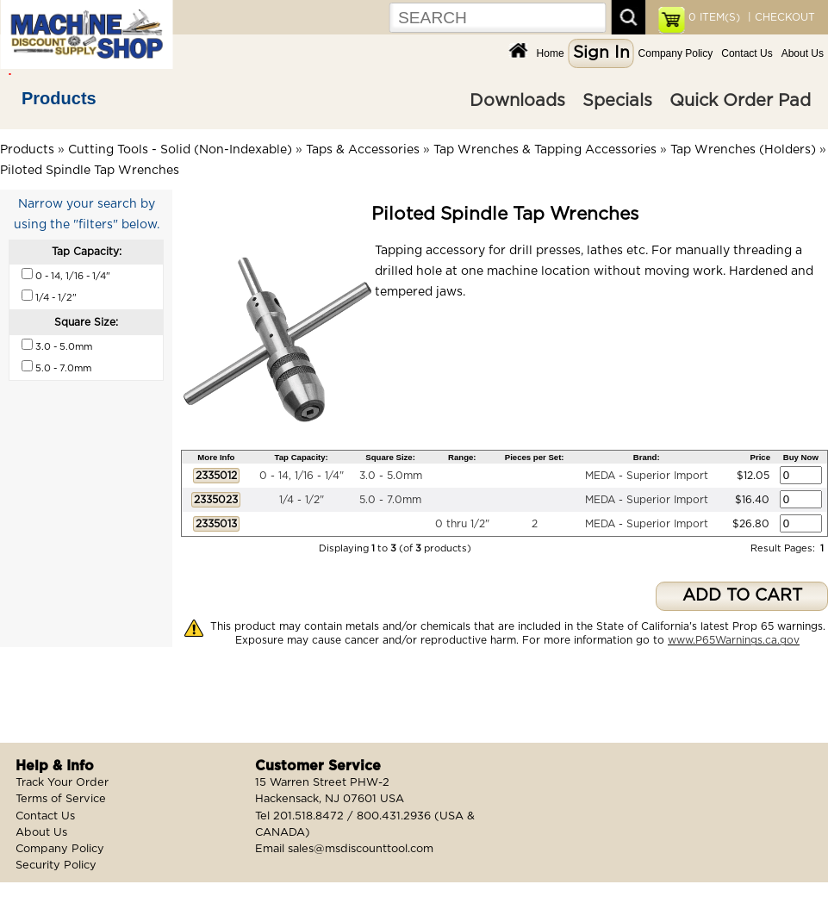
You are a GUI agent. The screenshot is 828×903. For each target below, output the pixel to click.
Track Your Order (62, 782)
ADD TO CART (742, 596)
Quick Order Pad (740, 100)
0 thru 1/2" (462, 524)
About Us (802, 53)
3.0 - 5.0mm (390, 475)
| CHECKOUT (779, 17)
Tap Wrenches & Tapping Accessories (545, 150)
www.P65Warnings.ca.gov (734, 640)
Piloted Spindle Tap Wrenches (89, 171)
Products (59, 98)
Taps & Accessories (363, 150)
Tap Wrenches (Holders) (743, 150)
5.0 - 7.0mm (390, 500)
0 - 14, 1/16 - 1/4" (301, 475)
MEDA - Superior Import (646, 475)
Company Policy (675, 53)
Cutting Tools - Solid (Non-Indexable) (180, 150)
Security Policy (56, 865)
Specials (617, 100)
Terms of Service (61, 799)
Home (550, 53)
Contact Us (746, 53)
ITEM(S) (714, 17)
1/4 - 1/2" (301, 500)
